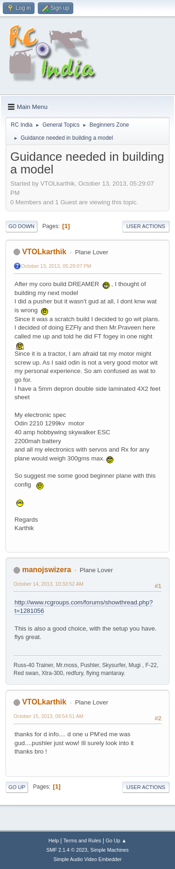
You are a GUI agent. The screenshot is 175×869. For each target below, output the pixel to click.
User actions (145, 226)
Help (54, 840)
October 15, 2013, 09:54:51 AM (49, 716)
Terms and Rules (82, 840)
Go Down (21, 226)
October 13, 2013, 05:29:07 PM (56, 266)
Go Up (16, 787)
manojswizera (46, 570)
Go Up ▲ (115, 840)
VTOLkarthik (44, 252)
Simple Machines (110, 850)
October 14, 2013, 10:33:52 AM (49, 584)
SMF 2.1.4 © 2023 (66, 850)
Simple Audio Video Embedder (87, 859)
